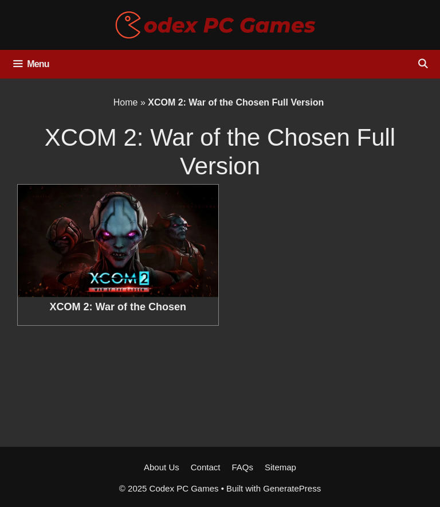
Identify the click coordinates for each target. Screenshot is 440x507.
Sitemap (280, 467)
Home (125, 102)
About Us (161, 467)
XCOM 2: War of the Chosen (118, 307)
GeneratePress (292, 488)
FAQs (242, 467)
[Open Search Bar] (422, 64)
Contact (206, 467)
